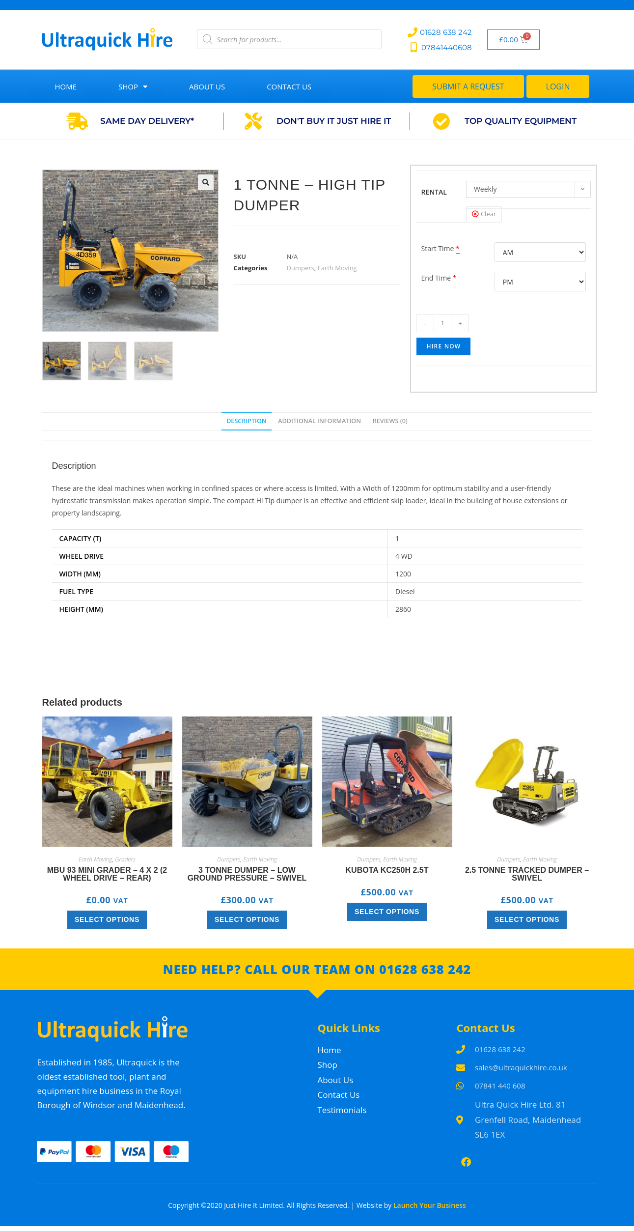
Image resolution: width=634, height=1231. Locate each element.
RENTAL (434, 192)
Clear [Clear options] (488, 213)
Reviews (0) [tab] (390, 421)
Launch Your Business (429, 1209)
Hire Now (443, 346)
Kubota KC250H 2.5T (387, 870)
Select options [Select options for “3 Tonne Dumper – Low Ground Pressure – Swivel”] (247, 919)
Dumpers (300, 267)
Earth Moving (337, 267)
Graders (125, 859)
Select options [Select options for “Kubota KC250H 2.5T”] (387, 911)
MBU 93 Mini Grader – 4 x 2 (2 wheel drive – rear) (107, 874)
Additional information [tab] (319, 421)
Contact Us (289, 86)
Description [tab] (246, 421)
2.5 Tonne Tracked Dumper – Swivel (527, 874)
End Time (436, 278)
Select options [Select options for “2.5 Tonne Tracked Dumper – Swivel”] (527, 919)
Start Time (437, 248)
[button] (206, 182)
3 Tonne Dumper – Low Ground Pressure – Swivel (247, 874)
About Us (207, 86)
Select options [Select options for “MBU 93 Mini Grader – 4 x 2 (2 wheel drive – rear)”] (107, 919)
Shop (132, 86)
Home (66, 86)
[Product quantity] (442, 323)
